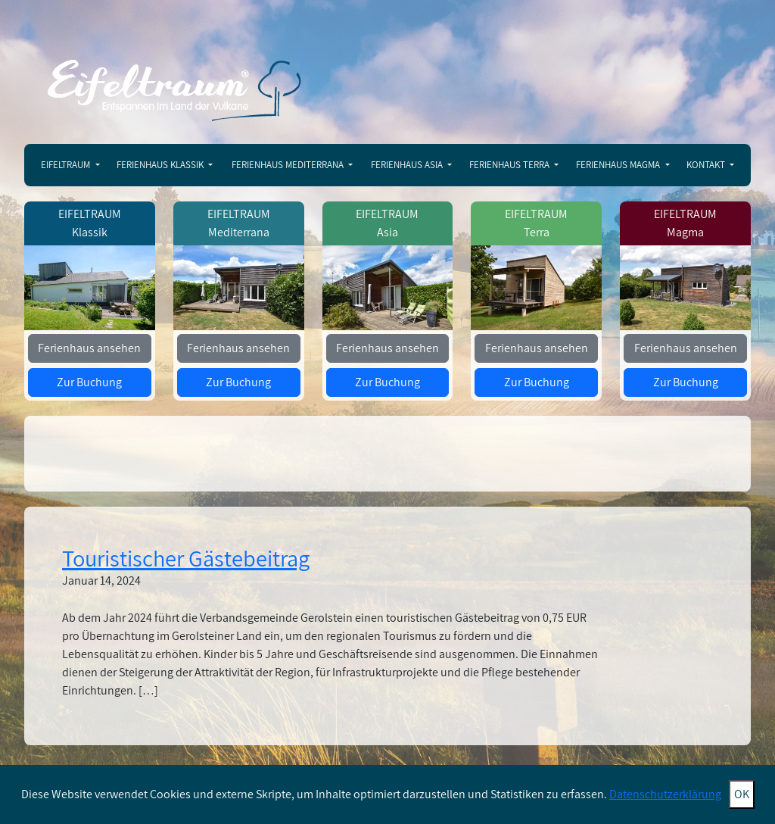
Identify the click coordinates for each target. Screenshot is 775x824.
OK (741, 794)
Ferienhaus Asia (408, 164)
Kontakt (706, 164)
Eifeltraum (66, 164)
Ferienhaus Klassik (161, 164)
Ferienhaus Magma (619, 164)
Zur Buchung (89, 382)
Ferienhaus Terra (510, 164)
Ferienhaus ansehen (89, 348)
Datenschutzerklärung (665, 794)
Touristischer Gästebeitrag (186, 558)
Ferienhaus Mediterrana (289, 164)
